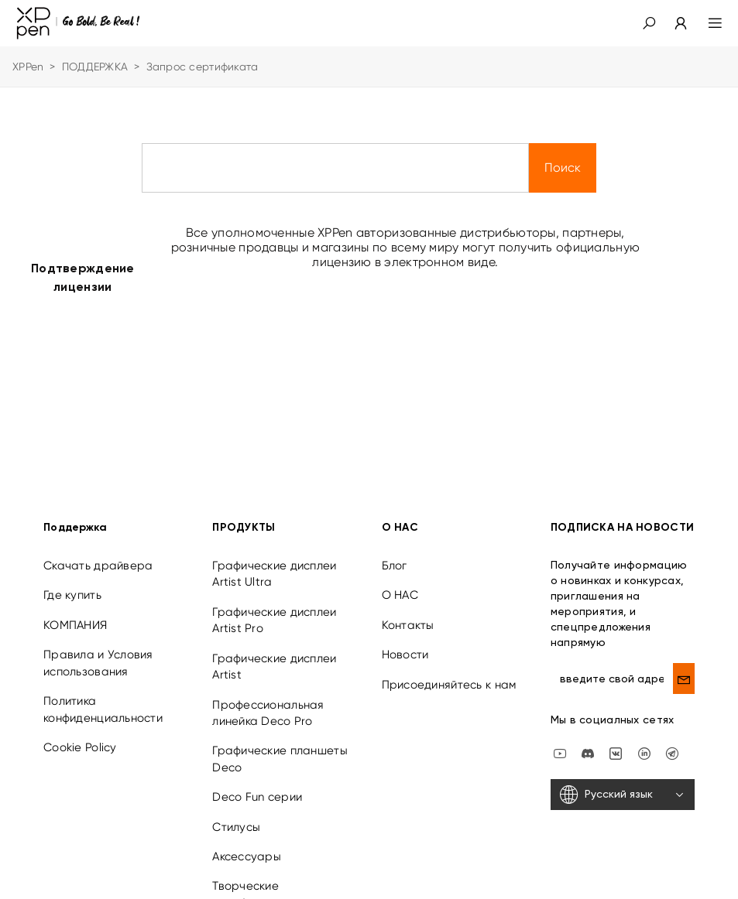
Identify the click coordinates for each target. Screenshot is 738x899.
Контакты (408, 613)
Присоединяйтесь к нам (449, 673)
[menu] (706, 23)
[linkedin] (644, 741)
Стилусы (236, 815)
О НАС (400, 583)
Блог (394, 554)
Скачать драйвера (98, 554)
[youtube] (560, 741)
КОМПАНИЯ (75, 613)
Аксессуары (246, 845)
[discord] (587, 741)
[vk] (615, 741)
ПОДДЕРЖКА (95, 66)
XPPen (27, 66)
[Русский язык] (623, 782)
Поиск (562, 167)
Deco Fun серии (257, 785)
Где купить (72, 583)
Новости (405, 643)
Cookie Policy (80, 736)
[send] (684, 666)
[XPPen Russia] (672, 741)
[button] (649, 23)
